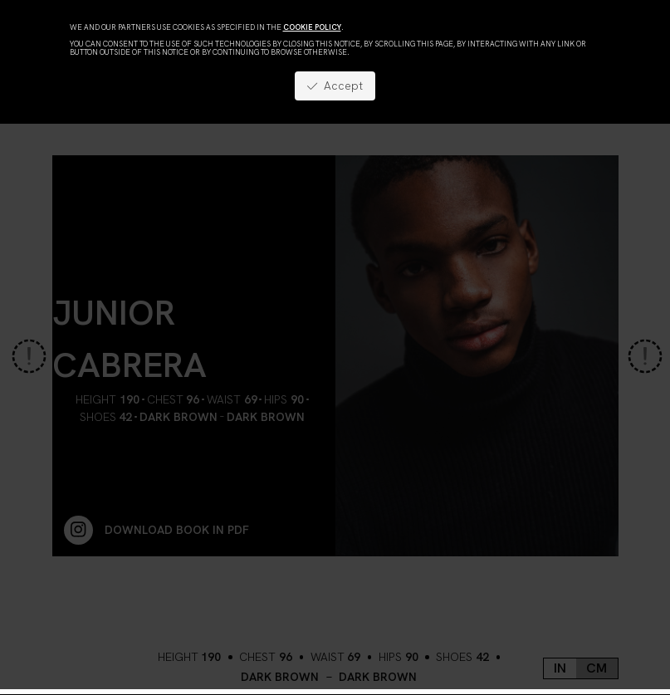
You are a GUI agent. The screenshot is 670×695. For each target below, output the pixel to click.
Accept (335, 85)
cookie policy (312, 27)
